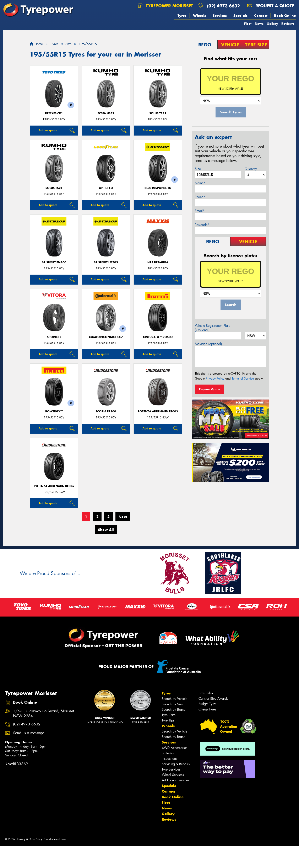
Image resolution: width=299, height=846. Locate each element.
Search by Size (172, 704)
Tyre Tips (168, 720)
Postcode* (202, 225)
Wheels (199, 15)
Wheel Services (173, 775)
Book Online (285, 15)
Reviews (287, 24)
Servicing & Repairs (176, 764)
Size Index (206, 693)
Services (220, 15)
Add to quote (48, 130)
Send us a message (28, 733)
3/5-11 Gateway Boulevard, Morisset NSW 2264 (43, 713)
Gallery (272, 24)
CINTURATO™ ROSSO (158, 337)
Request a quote (270, 5)
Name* (200, 183)
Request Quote (209, 389)
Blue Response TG (158, 188)
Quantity (251, 169)
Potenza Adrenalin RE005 (54, 486)
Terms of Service (243, 378)
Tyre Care (168, 715)
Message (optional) (208, 344)
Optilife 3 (106, 188)
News (259, 24)
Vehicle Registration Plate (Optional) (212, 327)
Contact (260, 15)
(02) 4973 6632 (223, 5)
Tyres (182, 15)
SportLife (54, 337)
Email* (200, 211)
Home (36, 44)
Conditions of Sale (55, 839)
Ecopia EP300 (106, 411)
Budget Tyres (207, 704)
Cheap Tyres (207, 709)
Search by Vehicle (174, 699)
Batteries (168, 753)
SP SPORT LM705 (106, 262)
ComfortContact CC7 (106, 337)
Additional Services (175, 780)
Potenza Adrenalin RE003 (158, 411)
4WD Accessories (174, 748)
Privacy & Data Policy (29, 839)
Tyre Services (171, 769)
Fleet (247, 24)
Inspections (169, 758)
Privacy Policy (215, 378)
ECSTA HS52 (106, 113)
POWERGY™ (54, 411)
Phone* (200, 197)
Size (198, 169)
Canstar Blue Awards (213, 698)
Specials (240, 15)
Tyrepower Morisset (165, 5)
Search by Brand (173, 709)
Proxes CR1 (54, 113)
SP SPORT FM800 (54, 262)
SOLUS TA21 (157, 113)
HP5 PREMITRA (157, 262)
